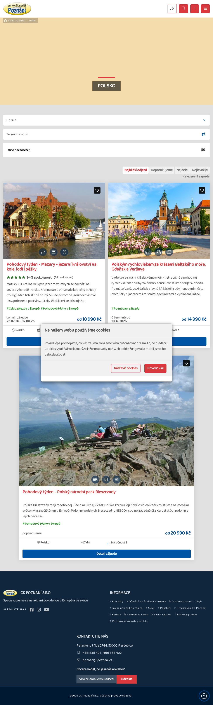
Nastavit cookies (126, 368)
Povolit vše (155, 368)
